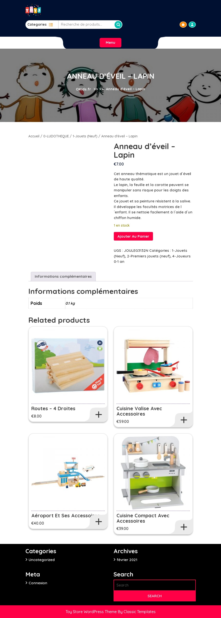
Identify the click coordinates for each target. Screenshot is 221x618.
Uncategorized (42, 559)
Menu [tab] (110, 42)
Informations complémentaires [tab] (63, 276)
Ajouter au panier (133, 236)
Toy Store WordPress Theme (92, 611)
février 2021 (127, 559)
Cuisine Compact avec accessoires (142, 518)
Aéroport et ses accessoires (65, 515)
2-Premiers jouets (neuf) (148, 256)
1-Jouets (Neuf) (85, 136)
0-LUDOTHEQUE (56, 136)
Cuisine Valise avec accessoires (139, 411)
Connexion (38, 583)
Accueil (33, 136)
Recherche (118, 24)
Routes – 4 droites (53, 408)
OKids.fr (83, 89)
